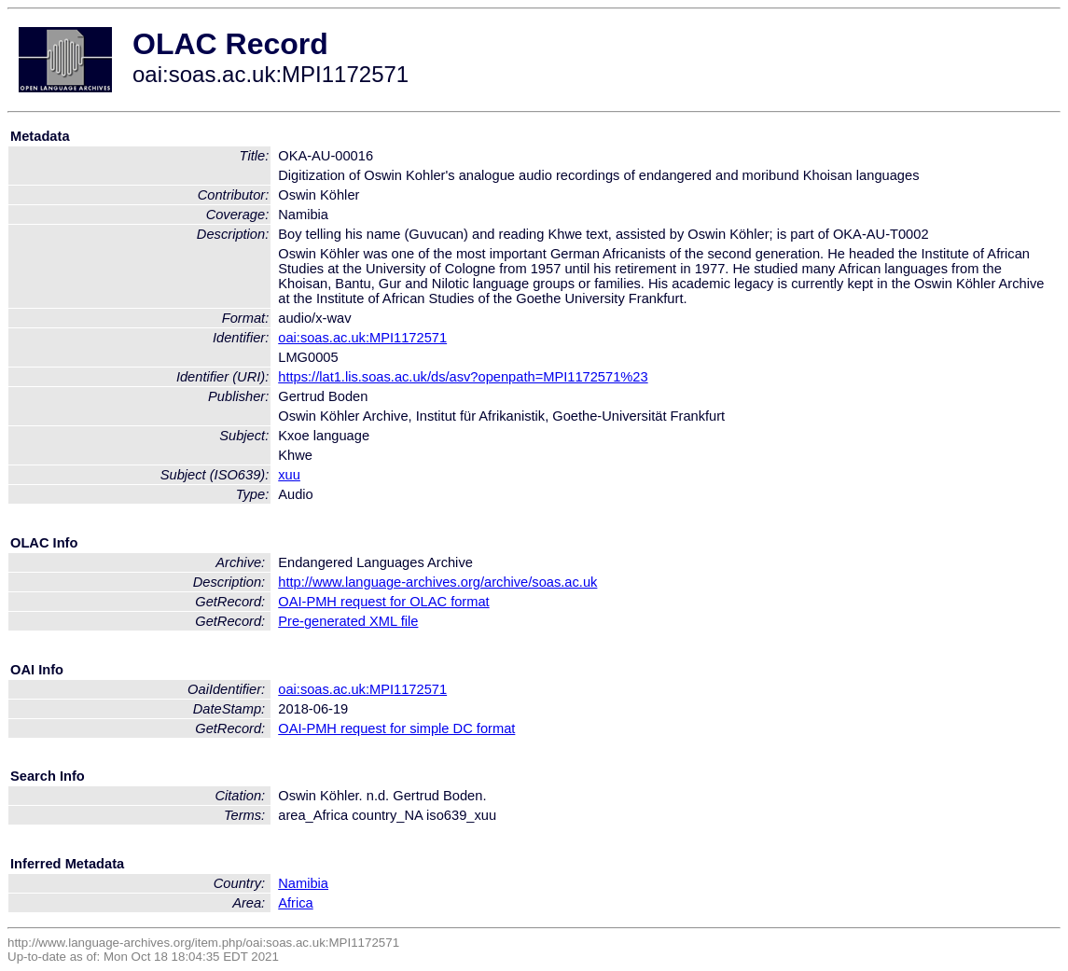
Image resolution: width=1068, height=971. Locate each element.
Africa (295, 902)
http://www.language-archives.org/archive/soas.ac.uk (437, 582)
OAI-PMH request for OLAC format (383, 601)
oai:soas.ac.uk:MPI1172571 (362, 337)
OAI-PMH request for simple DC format (396, 728)
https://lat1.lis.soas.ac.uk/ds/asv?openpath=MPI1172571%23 (462, 376)
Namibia (303, 883)
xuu (289, 474)
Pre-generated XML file (348, 621)
